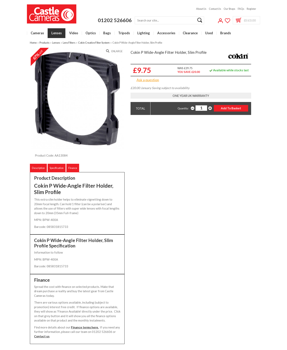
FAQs (241, 8)
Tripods (124, 33)
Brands (225, 33)
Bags (107, 33)
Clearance (190, 33)
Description (38, 168)
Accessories (166, 33)
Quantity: (183, 108)
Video (73, 33)
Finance (72, 168)
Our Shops (229, 8)
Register (251, 8)
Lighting (143, 33)
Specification (57, 168)
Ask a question (148, 80)
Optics (91, 33)
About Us (201, 8)
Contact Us (215, 8)
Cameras (37, 33)
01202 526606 (115, 20)
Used (209, 33)
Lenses (56, 33)
